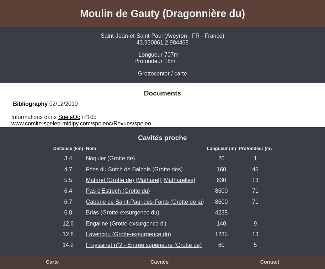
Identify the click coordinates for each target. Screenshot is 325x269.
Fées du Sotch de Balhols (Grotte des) (134, 169)
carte (180, 74)
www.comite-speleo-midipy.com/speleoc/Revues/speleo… (84, 123)
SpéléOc (69, 117)
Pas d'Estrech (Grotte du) (118, 191)
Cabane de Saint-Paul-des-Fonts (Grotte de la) (145, 202)
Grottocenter (154, 74)
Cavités (159, 262)
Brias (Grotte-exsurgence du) (122, 212)
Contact (269, 262)
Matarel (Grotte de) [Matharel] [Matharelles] (140, 180)
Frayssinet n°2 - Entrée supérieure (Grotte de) (144, 245)
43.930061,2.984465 (163, 43)
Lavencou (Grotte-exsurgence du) (128, 234)
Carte (52, 262)
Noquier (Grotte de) (110, 158)
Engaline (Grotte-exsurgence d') (126, 224)
